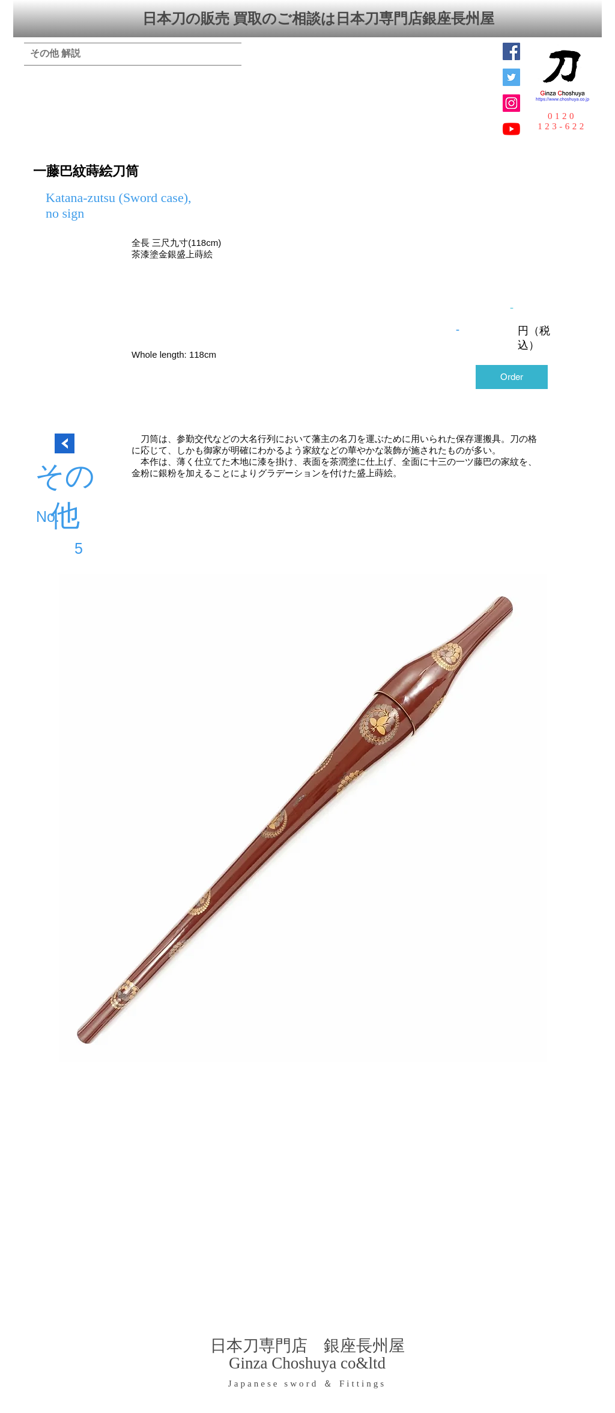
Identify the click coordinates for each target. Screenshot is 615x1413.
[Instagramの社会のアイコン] (511, 103)
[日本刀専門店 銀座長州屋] (511, 77)
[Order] (512, 377)
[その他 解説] (55, 54)
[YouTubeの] (511, 129)
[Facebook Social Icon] (511, 51)
